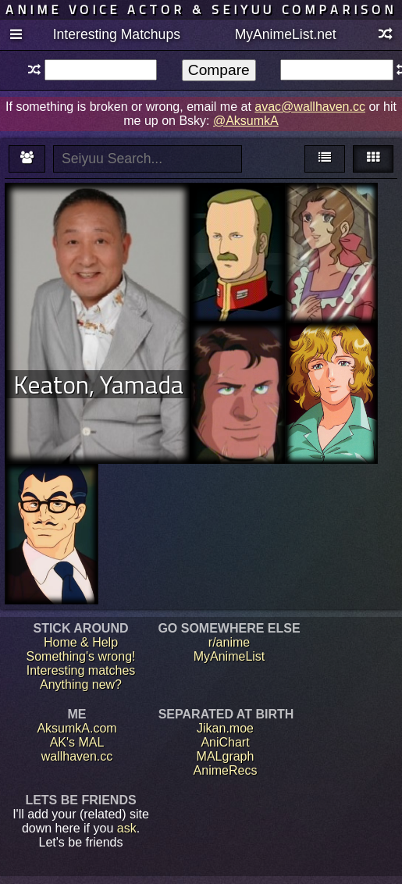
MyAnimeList (229, 656)
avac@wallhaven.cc (309, 106)
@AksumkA (246, 120)
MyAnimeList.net (285, 34)
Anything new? (81, 684)
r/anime (229, 642)
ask (127, 828)
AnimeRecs (226, 770)
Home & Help (81, 642)
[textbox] (101, 69)
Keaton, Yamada (98, 384)
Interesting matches (81, 670)
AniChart (225, 742)
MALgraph (225, 756)
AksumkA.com (76, 728)
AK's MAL (77, 742)
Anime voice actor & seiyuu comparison (201, 9)
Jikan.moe (225, 728)
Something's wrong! (80, 656)
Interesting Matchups (116, 34)
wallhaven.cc (77, 756)
